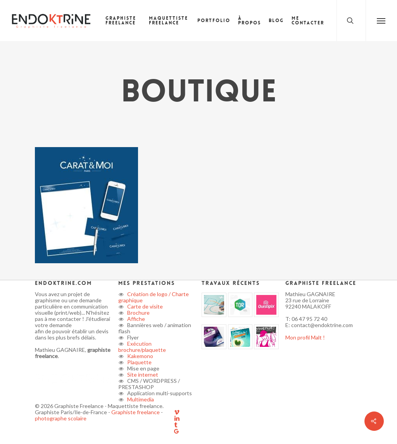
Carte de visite (144, 306)
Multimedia (140, 399)
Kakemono (139, 356)
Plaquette (139, 362)
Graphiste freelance (136, 412)
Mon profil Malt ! (305, 337)
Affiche (135, 318)
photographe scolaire (60, 418)
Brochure (138, 312)
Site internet (142, 374)
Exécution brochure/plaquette (142, 346)
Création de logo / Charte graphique (153, 297)
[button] (381, 20)
